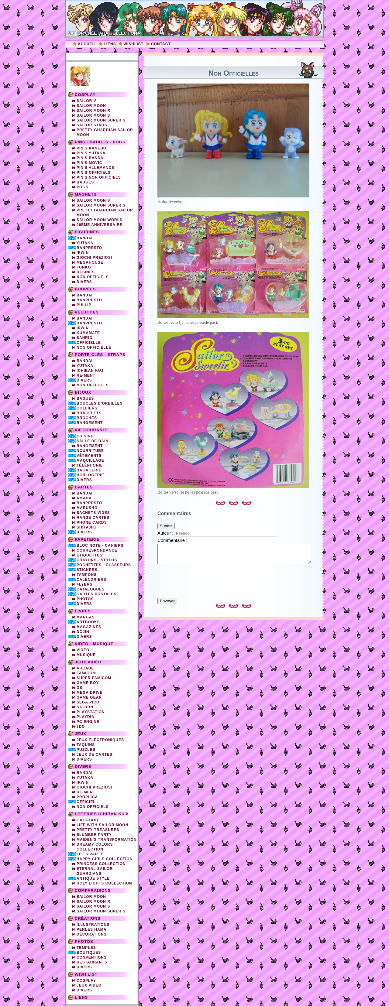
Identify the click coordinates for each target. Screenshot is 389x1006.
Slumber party (94, 835)
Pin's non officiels (99, 177)
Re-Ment (86, 375)
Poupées (85, 289)
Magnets (86, 194)
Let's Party (90, 854)
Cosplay (85, 94)
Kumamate (88, 333)
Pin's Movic (89, 163)
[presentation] (233, 578)
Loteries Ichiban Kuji (102, 814)
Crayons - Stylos (97, 560)
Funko (84, 267)
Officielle (89, 342)
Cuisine (85, 436)
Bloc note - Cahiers (100, 545)
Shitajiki (87, 527)
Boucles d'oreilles (100, 403)
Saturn (85, 707)
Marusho (87, 508)
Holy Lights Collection (104, 883)
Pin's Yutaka (91, 153)
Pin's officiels (94, 172)
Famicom (86, 673)
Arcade (85, 668)
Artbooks (88, 622)
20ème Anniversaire (99, 225)
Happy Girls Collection (105, 859)
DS (79, 688)
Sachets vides (93, 513)
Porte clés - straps (100, 354)
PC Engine (88, 722)
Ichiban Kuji (91, 370)
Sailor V (86, 101)
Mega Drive (90, 692)
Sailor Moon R (93, 110)
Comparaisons (93, 890)
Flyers (84, 584)
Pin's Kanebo (91, 148)
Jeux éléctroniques (100, 740)
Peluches (87, 312)
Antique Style (93, 878)
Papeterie (87, 539)
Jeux (80, 733)
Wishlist (133, 44)
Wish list (86, 974)
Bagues (85, 398)
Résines (86, 272)
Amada (84, 498)
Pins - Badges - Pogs (100, 142)
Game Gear (89, 697)
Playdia (86, 717)
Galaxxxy (88, 820)
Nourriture (90, 451)
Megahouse (90, 262)
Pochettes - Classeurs (104, 565)
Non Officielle (94, 347)
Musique (86, 655)
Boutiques (89, 952)
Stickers (87, 570)
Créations (88, 918)
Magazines (89, 627)
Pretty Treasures (98, 830)
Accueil (87, 44)
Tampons (87, 575)
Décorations (92, 934)
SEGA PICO (88, 702)
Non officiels (93, 277)
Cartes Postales (96, 594)
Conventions (92, 957)
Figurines (87, 232)
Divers (84, 282)
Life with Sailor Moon (102, 825)
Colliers (87, 408)
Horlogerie (90, 475)
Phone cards (92, 522)
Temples (86, 948)
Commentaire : (172, 540)
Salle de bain (92, 441)
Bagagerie (89, 470)
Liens (110, 44)
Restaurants (92, 962)
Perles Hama (91, 929)
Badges (85, 182)
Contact (161, 44)
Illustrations (93, 924)
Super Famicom (94, 678)
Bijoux (83, 392)
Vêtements (89, 455)
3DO (81, 726)
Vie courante (91, 430)
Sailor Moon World (100, 220)
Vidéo (83, 650)
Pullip (84, 305)
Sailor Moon (91, 106)
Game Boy (88, 683)
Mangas (86, 617)
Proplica (87, 797)
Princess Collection (101, 864)
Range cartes (93, 517)
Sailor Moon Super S (101, 120)
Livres (83, 611)
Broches (87, 418)
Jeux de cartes (94, 754)
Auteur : (166, 533)
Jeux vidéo (88, 662)
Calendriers (91, 579)
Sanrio (85, 338)
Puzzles (86, 750)
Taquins (86, 745)
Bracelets (89, 413)
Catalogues (91, 589)
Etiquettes (89, 555)
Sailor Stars (92, 125)
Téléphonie (90, 465)
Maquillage (90, 460)
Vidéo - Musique (94, 644)
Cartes (84, 487)
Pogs (82, 187)
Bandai (85, 238)
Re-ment (86, 792)
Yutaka (85, 243)
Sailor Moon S (93, 115)
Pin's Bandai (91, 158)
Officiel (86, 802)
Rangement (90, 423)
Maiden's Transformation (107, 839)
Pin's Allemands (95, 168)
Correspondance (97, 550)
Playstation (91, 712)
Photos (85, 599)
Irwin (83, 253)
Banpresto (89, 248)
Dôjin (83, 632)
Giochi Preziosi (94, 257)
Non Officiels (93, 385)
